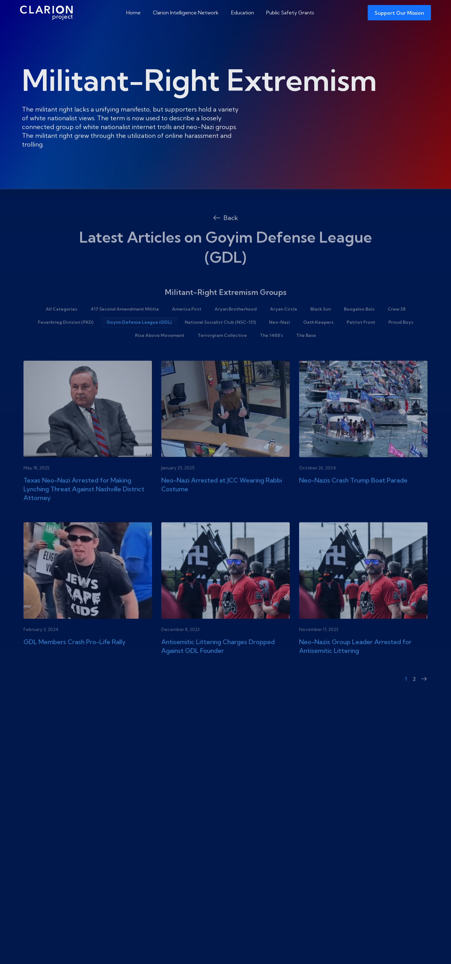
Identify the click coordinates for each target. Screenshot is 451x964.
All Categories (61, 323)
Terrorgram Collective (222, 350)
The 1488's (271, 350)
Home (133, 12)
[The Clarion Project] (46, 12)
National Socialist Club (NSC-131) (220, 336)
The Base (306, 350)
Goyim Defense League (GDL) (139, 336)
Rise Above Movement (159, 350)
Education (242, 12)
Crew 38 (397, 323)
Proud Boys (400, 336)
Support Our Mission (399, 13)
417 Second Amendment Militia (125, 323)
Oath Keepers (318, 336)
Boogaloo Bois (359, 323)
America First (186, 323)
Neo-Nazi (279, 336)
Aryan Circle (283, 323)
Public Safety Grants (290, 12)
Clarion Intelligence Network (186, 12)
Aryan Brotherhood (236, 323)
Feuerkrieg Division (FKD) (65, 336)
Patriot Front (361, 336)
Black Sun (320, 323)
